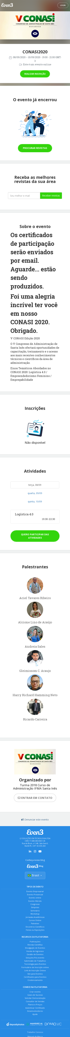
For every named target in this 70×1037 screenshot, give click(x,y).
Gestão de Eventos (35, 954)
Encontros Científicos (35, 926)
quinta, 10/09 (35, 501)
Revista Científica (35, 944)
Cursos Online (35, 920)
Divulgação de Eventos (35, 948)
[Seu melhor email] (24, 195)
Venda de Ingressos (35, 951)
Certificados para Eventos (35, 977)
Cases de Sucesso (35, 995)
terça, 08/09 (34, 484)
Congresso (35, 904)
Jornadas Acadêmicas (35, 917)
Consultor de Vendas (35, 1001)
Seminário (35, 910)
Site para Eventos (35, 974)
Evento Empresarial (35, 891)
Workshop (35, 914)
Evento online (35, 897)
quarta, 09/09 (35, 493)
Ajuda (35, 1014)
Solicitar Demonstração (35, 998)
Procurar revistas (35, 148)
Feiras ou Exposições (35, 930)
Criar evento (35, 991)
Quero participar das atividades (35, 536)
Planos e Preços (35, 1004)
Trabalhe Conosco (35, 1032)
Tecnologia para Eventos (35, 964)
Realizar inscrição (35, 73)
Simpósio (35, 907)
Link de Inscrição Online (35, 970)
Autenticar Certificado (35, 1008)
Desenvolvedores (35, 1011)
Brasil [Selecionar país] (35, 875)
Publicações (35, 941)
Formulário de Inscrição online (35, 967)
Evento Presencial (35, 894)
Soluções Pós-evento (35, 957)
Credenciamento (35, 980)
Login (63, 5)
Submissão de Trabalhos (35, 961)
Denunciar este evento (35, 819)
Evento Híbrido (35, 901)
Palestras (35, 923)
